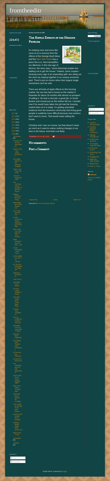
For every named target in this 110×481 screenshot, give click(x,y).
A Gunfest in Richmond (17, 360)
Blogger (64, 471)
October (16, 443)
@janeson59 (94, 164)
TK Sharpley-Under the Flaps (95, 144)
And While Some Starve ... (17, 284)
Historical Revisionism (17, 274)
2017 (14, 113)
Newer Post (33, 200)
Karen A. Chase (95, 166)
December (17, 136)
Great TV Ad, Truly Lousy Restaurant (17, 152)
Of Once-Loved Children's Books (17, 291)
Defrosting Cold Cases (95, 153)
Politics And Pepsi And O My (17, 171)
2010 (14, 128)
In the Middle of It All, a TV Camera (17, 258)
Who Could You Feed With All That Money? (17, 232)
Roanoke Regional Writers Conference (94, 129)
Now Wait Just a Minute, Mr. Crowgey (17, 397)
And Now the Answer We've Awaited (17, 417)
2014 (14, 116)
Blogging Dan (94, 157)
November (17, 438)
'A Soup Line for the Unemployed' (17, 143)
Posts (92, 109)
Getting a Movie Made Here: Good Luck (17, 426)
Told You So (17, 279)
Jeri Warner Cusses (93, 149)
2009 (14, 131)
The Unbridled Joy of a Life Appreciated (17, 368)
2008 (14, 134)
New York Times (44, 59)
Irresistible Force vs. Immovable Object (17, 328)
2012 (14, 122)
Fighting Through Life (94, 136)
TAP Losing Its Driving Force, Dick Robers (17, 407)
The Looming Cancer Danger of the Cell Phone (17, 186)
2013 (14, 119)
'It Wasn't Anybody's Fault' (17, 177)
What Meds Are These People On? (17, 205)
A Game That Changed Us (17, 311)
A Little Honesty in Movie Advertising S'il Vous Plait (17, 221)
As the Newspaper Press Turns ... (17, 250)
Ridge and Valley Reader (94, 160)
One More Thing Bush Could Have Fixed (16, 301)
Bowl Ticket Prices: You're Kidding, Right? (17, 379)
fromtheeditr (25, 10)
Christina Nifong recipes (95, 123)
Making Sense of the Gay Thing (17, 197)
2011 (14, 125)
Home (55, 200)
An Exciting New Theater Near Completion (17, 344)
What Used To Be (17, 434)
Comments (94, 113)
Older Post (77, 200)
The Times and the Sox (17, 212)
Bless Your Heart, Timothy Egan (17, 388)
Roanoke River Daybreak (17, 336)
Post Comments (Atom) (46, 203)
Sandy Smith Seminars (94, 140)
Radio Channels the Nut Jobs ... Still (17, 242)
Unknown (93, 175)
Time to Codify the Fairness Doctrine (17, 320)
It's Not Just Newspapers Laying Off (17, 267)
